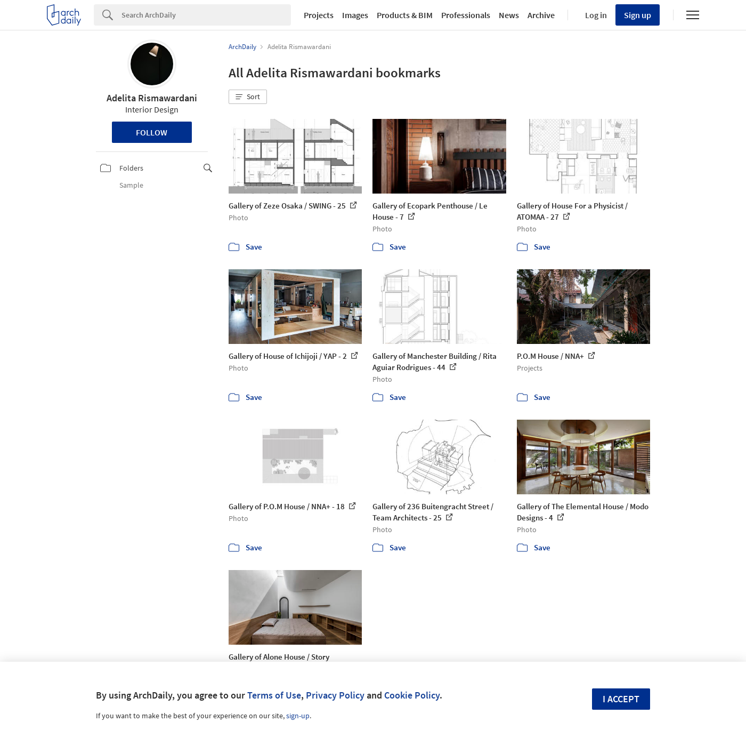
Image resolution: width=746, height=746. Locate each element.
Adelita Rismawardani (152, 98)
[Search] (206, 15)
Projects (319, 15)
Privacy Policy (335, 695)
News (509, 15)
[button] (248, 97)
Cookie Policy (412, 695)
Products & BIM (405, 15)
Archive (541, 15)
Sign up (637, 15)
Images (355, 15)
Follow (151, 132)
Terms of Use (274, 695)
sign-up (298, 715)
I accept (621, 699)
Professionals (465, 15)
